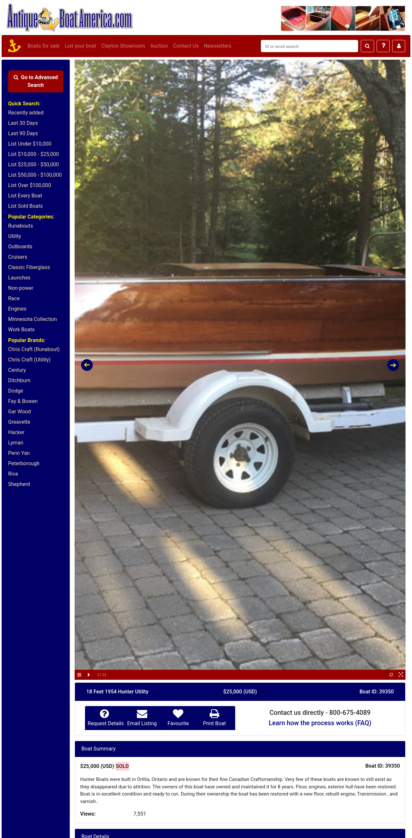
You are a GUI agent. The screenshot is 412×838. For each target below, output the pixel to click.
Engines (17, 309)
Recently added (25, 113)
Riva (13, 474)
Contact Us (186, 46)
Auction (159, 46)
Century (17, 370)
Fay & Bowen (23, 401)
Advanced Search (36, 81)
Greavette (19, 422)
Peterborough (24, 463)
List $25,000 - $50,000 (33, 164)
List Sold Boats (25, 206)
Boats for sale (44, 46)
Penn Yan (19, 453)
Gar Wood (19, 411)
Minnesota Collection (32, 319)
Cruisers (17, 257)
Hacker (16, 432)
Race (13, 298)
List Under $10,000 (29, 144)
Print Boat (214, 723)
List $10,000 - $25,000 (33, 154)
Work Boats (21, 329)
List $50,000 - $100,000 (35, 175)
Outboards (20, 246)
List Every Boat (25, 196)
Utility (14, 236)
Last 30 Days (23, 123)
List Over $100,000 (29, 185)
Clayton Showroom (123, 46)
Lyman (15, 443)
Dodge (15, 391)
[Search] (309, 46)
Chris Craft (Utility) (29, 360)
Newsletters (217, 46)
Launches (19, 278)
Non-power (20, 288)
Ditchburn (19, 380)
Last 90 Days (23, 133)
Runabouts (20, 226)
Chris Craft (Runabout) (34, 349)
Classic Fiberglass (29, 267)
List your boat (80, 46)
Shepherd (19, 484)
